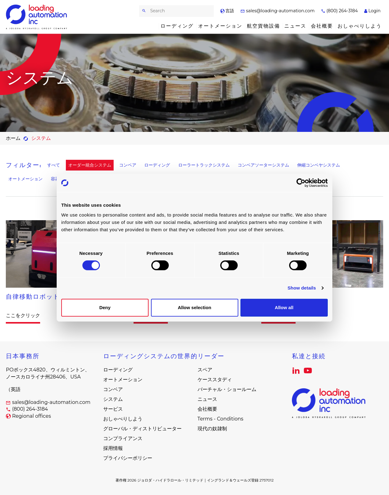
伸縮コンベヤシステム (318, 165)
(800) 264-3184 (339, 10)
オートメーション (220, 26)
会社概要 (322, 26)
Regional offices (31, 416)
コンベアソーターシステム (263, 165)
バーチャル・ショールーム (227, 389)
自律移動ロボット (33, 296)
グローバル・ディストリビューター (142, 429)
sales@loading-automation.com (277, 10)
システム (113, 399)
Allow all (284, 307)
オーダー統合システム (89, 165)
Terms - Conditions (221, 419)
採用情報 (113, 448)
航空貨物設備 (263, 26)
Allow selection (194, 307)
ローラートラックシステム (204, 165)
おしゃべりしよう (360, 26)
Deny (105, 307)
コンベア (127, 165)
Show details (302, 287)
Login (372, 10)
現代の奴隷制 (212, 429)
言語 (227, 10)
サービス (113, 409)
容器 (55, 179)
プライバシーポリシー (127, 458)
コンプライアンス (122, 438)
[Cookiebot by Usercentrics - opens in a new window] (301, 182)
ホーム (13, 138)
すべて (53, 165)
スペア (205, 370)
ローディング (177, 26)
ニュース (295, 26)
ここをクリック (23, 315)
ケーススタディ (215, 379)
